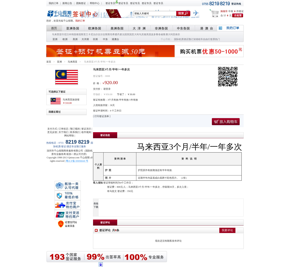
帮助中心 (94, 3)
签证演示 (86, 128)
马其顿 (142, 34)
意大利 (135, 34)
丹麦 (119, 34)
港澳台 (115, 39)
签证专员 (110, 3)
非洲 (95, 39)
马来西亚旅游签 (71, 99)
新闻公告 (67, 3)
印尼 (64, 34)
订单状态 (63, 128)
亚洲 (55, 39)
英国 (129, 34)
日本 (68, 34)
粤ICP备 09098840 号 (77, 161)
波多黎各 (156, 34)
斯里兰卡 (86, 34)
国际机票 (179, 39)
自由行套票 (209, 39)
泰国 (78, 34)
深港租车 (198, 39)
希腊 (114, 34)
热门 (217, 39)
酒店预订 (188, 39)
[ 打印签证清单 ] (101, 116)
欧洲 (65, 39)
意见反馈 (52, 132)
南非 (177, 34)
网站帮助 (69, 135)
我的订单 (53, 3)
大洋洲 (85, 39)
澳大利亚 (170, 34)
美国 (148, 34)
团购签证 (81, 3)
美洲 (75, 39)
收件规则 (86, 132)
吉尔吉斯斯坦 (105, 34)
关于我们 (63, 132)
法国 (124, 34)
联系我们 (75, 132)
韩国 (73, 34)
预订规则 (75, 128)
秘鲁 (163, 34)
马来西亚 (57, 34)
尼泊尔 (94, 34)
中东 (105, 39)
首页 (48, 61)
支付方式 (52, 128)
